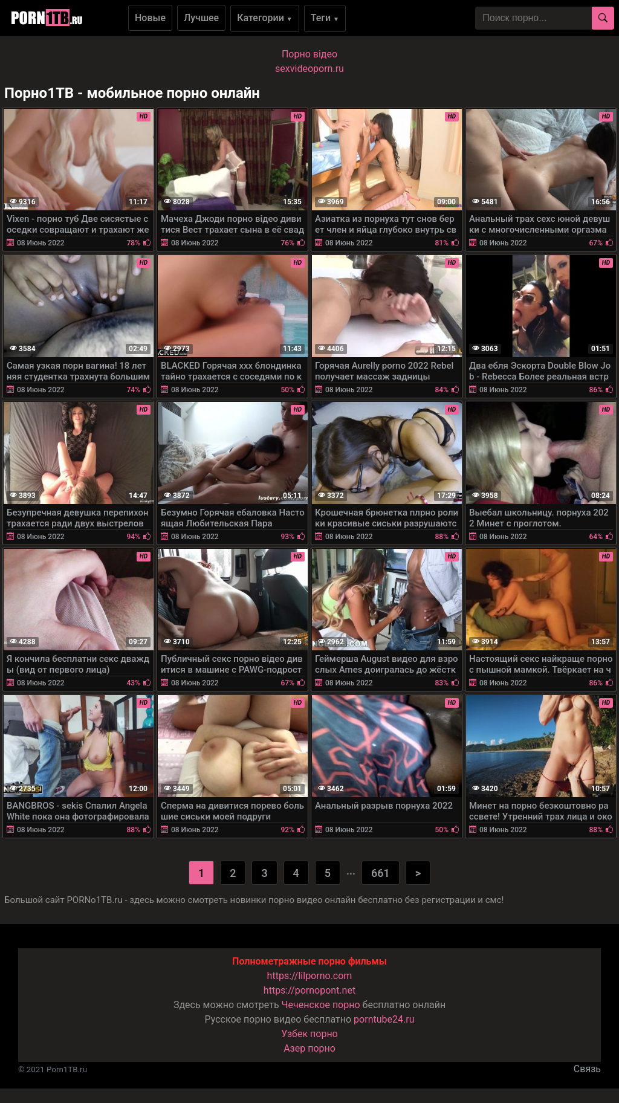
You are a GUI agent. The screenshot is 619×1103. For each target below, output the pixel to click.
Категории (265, 18)
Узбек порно (309, 1034)
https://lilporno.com (309, 976)
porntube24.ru (384, 1019)
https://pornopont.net (309, 990)
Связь (587, 1069)
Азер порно (309, 1048)
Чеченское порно (321, 1005)
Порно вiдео (309, 54)
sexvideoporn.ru (309, 68)
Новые (150, 18)
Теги (325, 18)
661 (380, 873)
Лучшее (201, 18)
